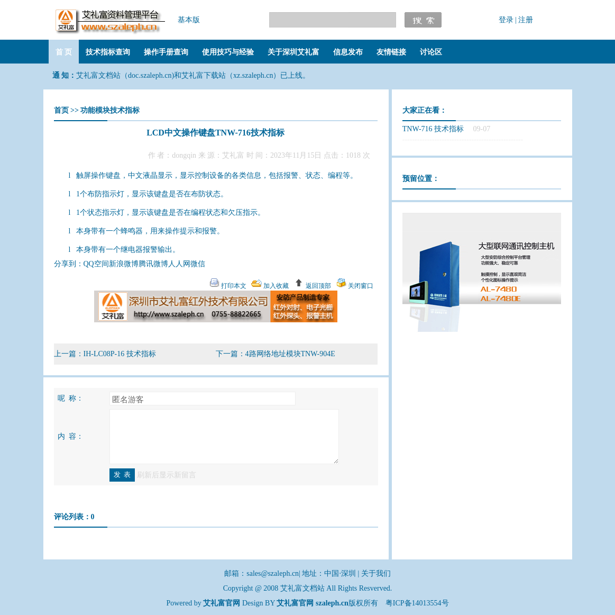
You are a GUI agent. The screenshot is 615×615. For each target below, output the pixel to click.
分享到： (69, 264)
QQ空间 (96, 264)
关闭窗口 (359, 286)
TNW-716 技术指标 (433, 129)
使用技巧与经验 (228, 52)
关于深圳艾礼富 (293, 52)
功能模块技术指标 (110, 110)
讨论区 (431, 52)
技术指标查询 (108, 52)
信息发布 (348, 52)
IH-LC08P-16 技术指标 (120, 354)
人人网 (179, 264)
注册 (525, 20)
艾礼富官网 (295, 603)
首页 (61, 110)
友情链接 (391, 52)
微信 (197, 264)
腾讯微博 (153, 264)
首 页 (64, 52)
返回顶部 (317, 286)
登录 (506, 20)
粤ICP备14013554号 (417, 603)
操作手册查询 (166, 52)
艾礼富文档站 (303, 588)
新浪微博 (124, 264)
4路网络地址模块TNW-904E (290, 354)
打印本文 (232, 286)
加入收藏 (275, 286)
